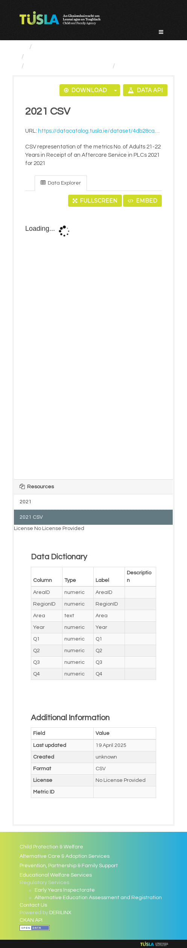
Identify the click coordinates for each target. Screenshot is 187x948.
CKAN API (31, 920)
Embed (142, 200)
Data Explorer (61, 183)
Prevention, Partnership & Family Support (69, 865)
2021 (26, 501)
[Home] (23, 46)
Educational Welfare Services (56, 875)
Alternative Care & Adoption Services (64, 856)
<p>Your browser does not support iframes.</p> (93, 343)
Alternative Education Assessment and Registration (98, 897)
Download (85, 90)
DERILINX (60, 912)
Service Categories (64, 46)
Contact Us (33, 905)
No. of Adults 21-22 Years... (68, 66)
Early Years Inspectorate (65, 890)
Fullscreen (95, 200)
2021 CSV (133, 66)
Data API (145, 90)
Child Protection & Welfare (51, 847)
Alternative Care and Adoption (74, 56)
